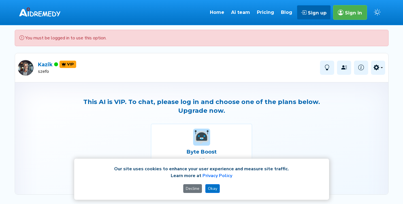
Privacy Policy (217, 176)
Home (217, 12)
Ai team (240, 12)
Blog (286, 12)
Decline (192, 188)
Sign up (314, 12)
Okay (212, 188)
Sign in (350, 12)
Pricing (265, 12)
